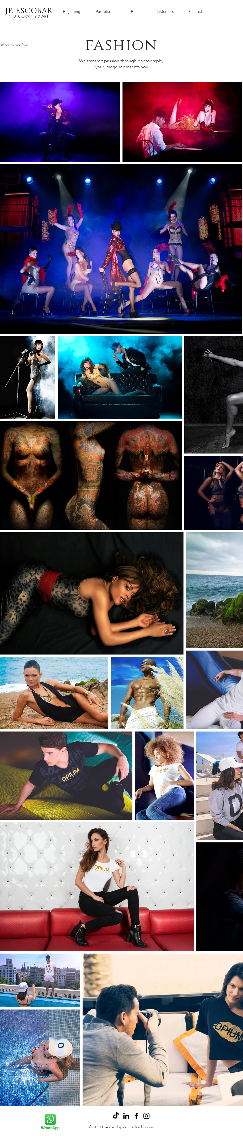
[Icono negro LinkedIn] (126, 1116)
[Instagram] (146, 1116)
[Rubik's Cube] (50, 1122)
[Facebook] (136, 1116)
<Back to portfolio (14, 45)
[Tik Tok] (116, 1116)
